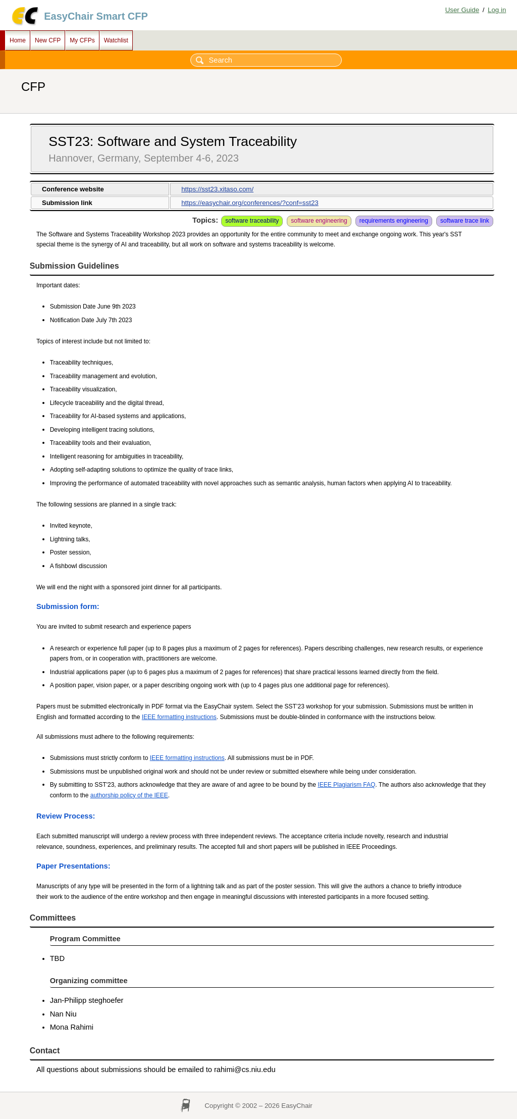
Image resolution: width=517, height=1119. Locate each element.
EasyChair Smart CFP (96, 16)
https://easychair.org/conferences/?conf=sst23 (250, 203)
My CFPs (82, 40)
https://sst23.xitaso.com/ (217, 189)
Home (18, 40)
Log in (497, 10)
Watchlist (116, 40)
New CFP (48, 40)
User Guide (462, 10)
